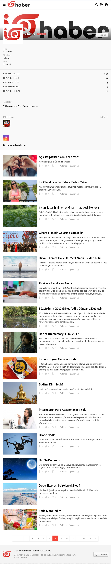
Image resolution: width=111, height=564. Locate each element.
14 (87, 538)
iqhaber (30, 34)
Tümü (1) (104, 117)
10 (74, 538)
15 (93, 538)
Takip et (102, 35)
